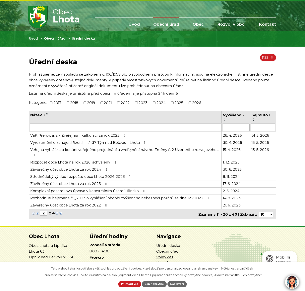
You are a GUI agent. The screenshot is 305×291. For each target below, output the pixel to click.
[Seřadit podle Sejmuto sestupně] (254, 120)
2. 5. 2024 (231, 191)
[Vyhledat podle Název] (125, 127)
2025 (178, 102)
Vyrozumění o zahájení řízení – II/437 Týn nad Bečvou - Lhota (88, 142)
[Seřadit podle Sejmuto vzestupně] (254, 119)
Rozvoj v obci (231, 24)
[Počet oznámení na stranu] (266, 213)
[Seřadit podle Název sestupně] (47, 115)
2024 (161, 102)
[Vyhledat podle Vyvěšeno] (236, 127)
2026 (196, 102)
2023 (143, 102)
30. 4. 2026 (232, 142)
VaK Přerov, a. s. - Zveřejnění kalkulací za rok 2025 (78, 135)
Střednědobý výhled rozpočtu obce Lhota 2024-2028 (81, 176)
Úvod (134, 24)
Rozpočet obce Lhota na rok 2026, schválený (74, 162)
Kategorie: (38, 102)
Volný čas (164, 256)
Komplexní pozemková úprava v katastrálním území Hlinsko (88, 191)
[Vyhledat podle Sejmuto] (263, 127)
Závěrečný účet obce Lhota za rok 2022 (69, 205)
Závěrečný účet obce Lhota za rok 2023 (69, 183)
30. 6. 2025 (232, 169)
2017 (57, 102)
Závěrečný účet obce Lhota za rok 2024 (69, 169)
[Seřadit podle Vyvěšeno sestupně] (225, 120)
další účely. (246, 268)
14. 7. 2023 (232, 198)
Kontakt (267, 24)
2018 (74, 102)
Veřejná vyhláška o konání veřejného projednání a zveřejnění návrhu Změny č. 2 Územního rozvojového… (124, 152)
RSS (267, 59)
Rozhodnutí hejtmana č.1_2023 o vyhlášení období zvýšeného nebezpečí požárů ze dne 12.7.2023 (120, 198)
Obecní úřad (166, 24)
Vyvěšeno (233, 115)
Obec (198, 24)
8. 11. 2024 (231, 176)
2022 (125, 102)
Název (37, 115)
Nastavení (181, 283)
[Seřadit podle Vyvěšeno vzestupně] (225, 119)
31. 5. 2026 (260, 135)
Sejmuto (261, 115)
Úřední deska (168, 244)
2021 (108, 102)
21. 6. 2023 (232, 205)
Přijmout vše (125, 283)
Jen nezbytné (154, 283)
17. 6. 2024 (232, 183)
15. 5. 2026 (260, 142)
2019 (91, 102)
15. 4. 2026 (232, 149)
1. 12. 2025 (231, 162)
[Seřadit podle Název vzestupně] (47, 113)
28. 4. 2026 (232, 135)
